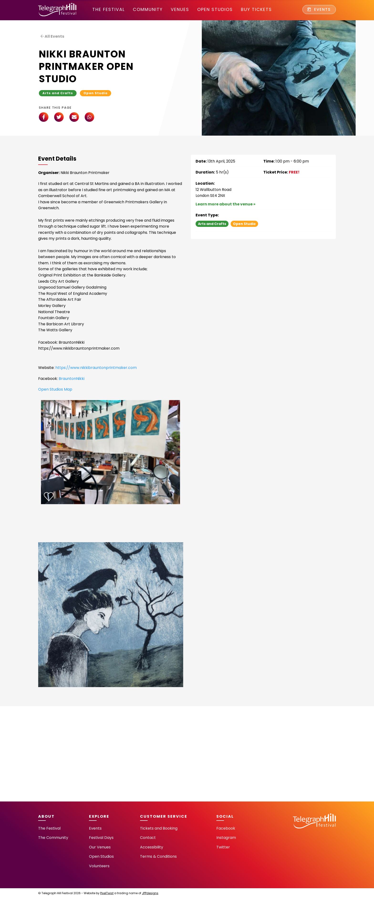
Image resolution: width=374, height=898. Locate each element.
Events (319, 9)
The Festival (108, 9)
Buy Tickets (256, 9)
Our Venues (100, 847)
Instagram (226, 837)
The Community (53, 837)
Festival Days (101, 837)
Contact (148, 837)
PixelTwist (107, 893)
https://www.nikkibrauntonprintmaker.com (95, 367)
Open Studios (215, 9)
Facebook (225, 828)
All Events (52, 36)
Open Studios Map (55, 389)
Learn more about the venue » (225, 204)
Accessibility (151, 847)
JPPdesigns (150, 893)
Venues (180, 9)
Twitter (223, 847)
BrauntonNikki (71, 378)
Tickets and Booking (158, 828)
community (148, 9)
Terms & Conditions (158, 856)
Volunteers (99, 866)
